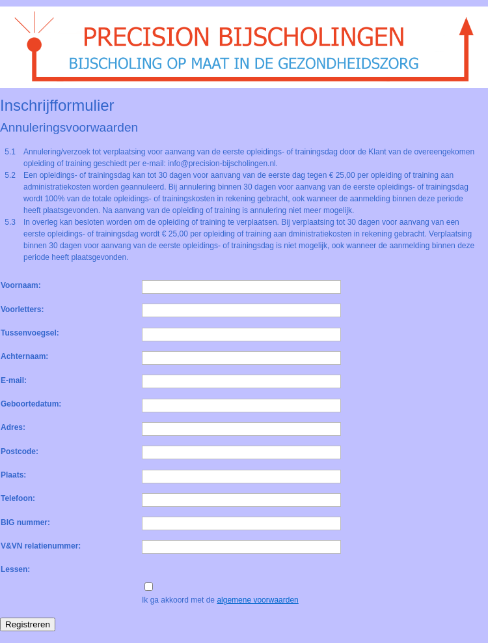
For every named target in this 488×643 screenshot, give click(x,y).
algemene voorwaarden (257, 600)
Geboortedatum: (31, 403)
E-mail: (14, 380)
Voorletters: (22, 309)
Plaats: (13, 474)
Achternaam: (24, 356)
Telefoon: (18, 498)
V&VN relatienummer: (41, 545)
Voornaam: (21, 285)
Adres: (13, 427)
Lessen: (15, 569)
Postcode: (19, 451)
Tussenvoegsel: (30, 332)
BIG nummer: (25, 522)
